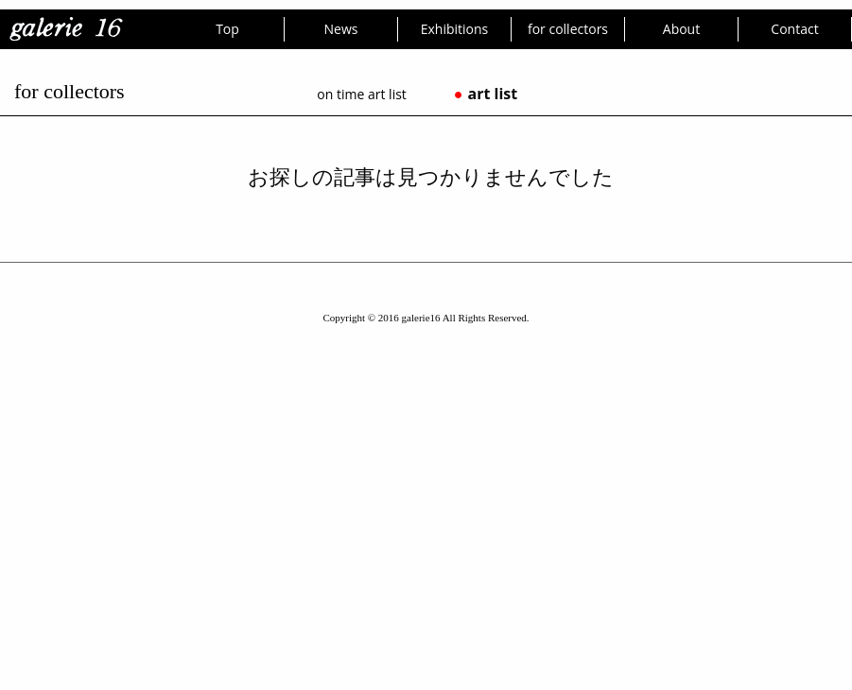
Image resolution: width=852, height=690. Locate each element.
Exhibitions (455, 29)
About (681, 29)
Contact (794, 29)
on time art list (362, 94)
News (341, 29)
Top (227, 29)
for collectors (568, 29)
